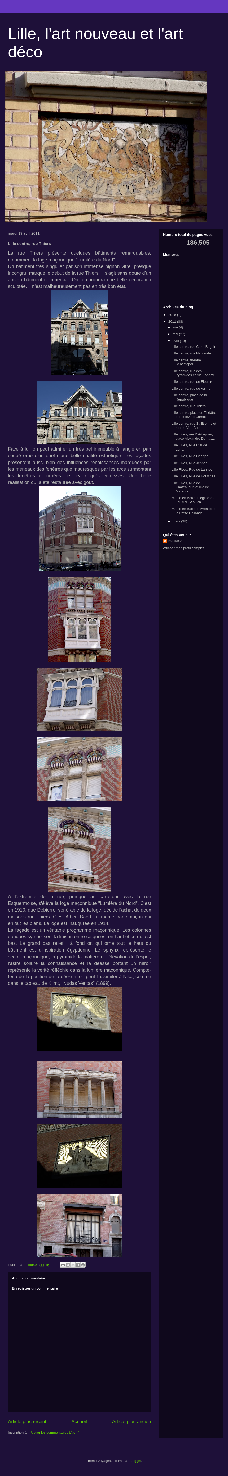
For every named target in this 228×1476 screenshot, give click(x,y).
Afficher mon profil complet (183, 548)
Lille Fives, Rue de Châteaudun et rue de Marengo (190, 487)
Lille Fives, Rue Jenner (189, 463)
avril (176, 341)
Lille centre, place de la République (189, 397)
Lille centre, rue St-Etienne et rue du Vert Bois (194, 425)
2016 (172, 315)
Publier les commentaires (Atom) (54, 1432)
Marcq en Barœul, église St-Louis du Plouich (193, 500)
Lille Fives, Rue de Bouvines (193, 476)
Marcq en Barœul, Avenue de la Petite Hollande (194, 511)
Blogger (135, 1461)
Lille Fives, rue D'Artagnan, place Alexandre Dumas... (193, 436)
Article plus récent (27, 1421)
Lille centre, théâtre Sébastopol (186, 362)
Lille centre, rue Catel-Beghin (194, 347)
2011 (172, 321)
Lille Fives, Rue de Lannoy (192, 470)
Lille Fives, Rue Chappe (190, 456)
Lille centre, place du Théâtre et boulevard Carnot (194, 415)
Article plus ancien (131, 1421)
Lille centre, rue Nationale (191, 353)
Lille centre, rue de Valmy (191, 388)
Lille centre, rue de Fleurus (192, 382)
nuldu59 (175, 541)
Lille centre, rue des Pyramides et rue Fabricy (193, 373)
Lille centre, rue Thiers (188, 406)
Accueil (79, 1421)
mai (176, 334)
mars (177, 521)
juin (176, 327)
